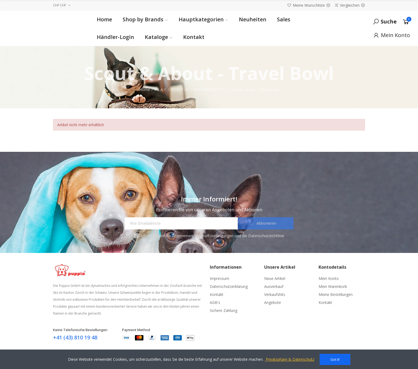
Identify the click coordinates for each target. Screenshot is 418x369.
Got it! (335, 359)
